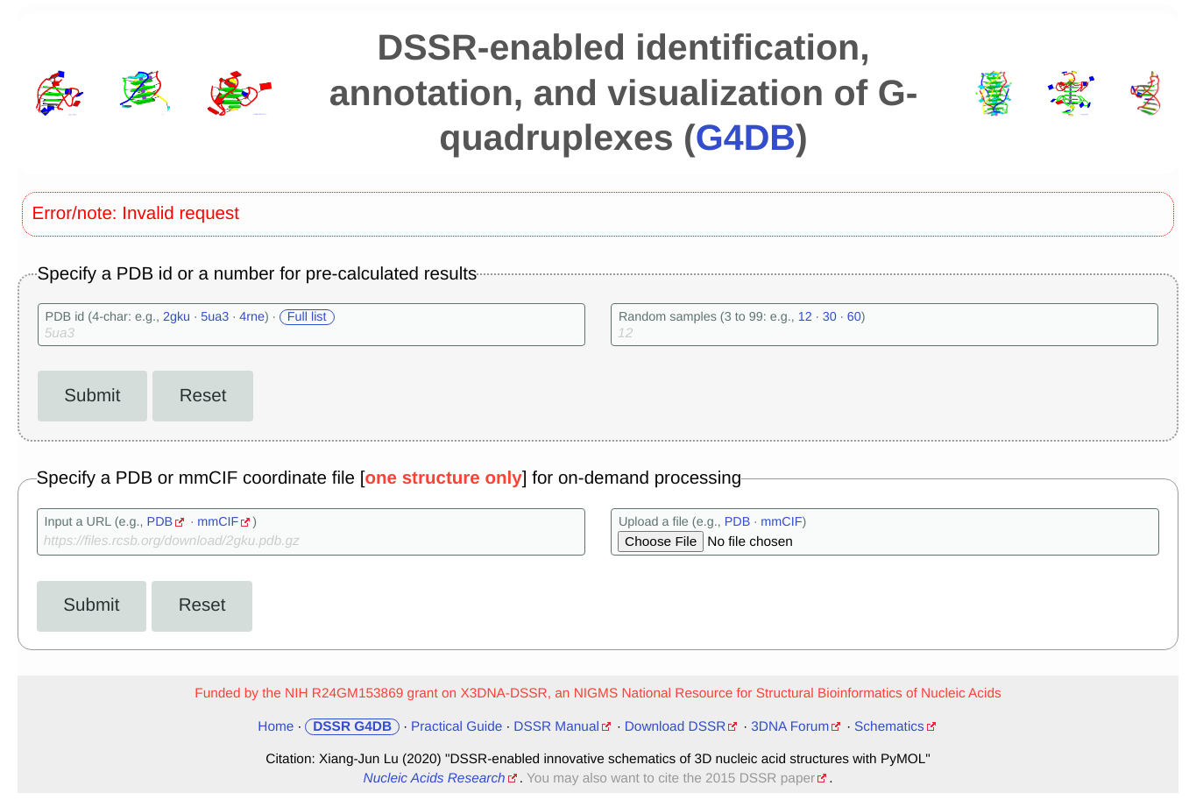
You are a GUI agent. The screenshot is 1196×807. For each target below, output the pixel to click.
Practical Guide (456, 726)
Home (276, 726)
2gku (176, 317)
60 (854, 317)
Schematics (889, 726)
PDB (160, 522)
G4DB (746, 137)
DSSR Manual (556, 726)
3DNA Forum (790, 726)
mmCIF (217, 522)
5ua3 (215, 317)
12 (805, 317)
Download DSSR (675, 726)
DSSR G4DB (352, 726)
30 (830, 317)
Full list (307, 317)
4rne (252, 317)
